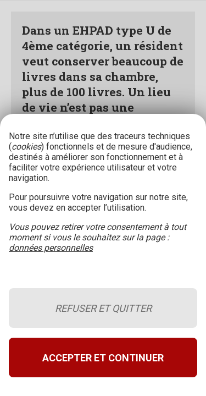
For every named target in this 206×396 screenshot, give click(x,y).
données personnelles (51, 248)
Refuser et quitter (103, 308)
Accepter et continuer (103, 358)
